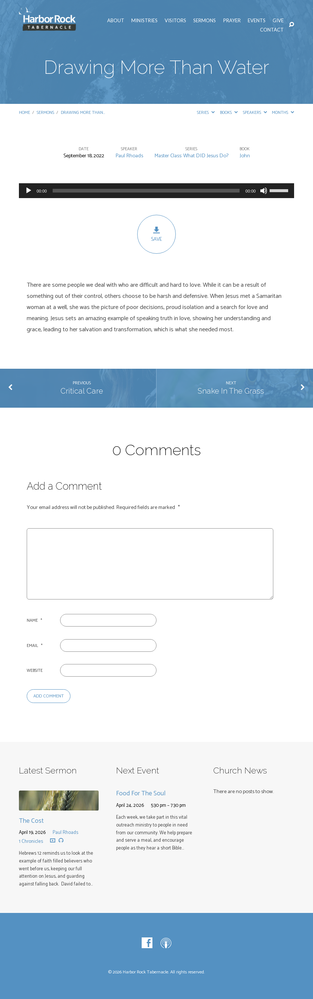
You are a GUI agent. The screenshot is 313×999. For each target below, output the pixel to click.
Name (34, 620)
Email (35, 645)
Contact (272, 30)
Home (24, 112)
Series (206, 112)
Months (283, 112)
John (245, 155)
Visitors (175, 20)
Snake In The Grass (231, 391)
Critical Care (81, 391)
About (115, 20)
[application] (156, 190)
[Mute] (263, 190)
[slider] (146, 191)
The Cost (31, 821)
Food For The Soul (140, 793)
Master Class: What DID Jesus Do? (191, 155)
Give (278, 20)
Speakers (255, 112)
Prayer (232, 20)
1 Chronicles (31, 841)
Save (156, 234)
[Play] (28, 190)
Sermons (204, 20)
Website (35, 670)
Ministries (144, 20)
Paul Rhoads (129, 155)
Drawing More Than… (83, 112)
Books (229, 112)
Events (257, 20)
